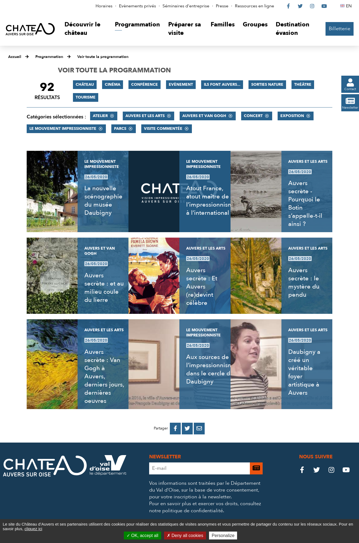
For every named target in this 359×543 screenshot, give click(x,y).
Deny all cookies (185, 535)
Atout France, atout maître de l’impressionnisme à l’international (211, 200)
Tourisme (86, 97)
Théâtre (302, 84)
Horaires (104, 6)
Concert (253, 115)
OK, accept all (142, 535)
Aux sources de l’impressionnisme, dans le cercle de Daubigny (212, 369)
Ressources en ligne (254, 6)
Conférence (144, 84)
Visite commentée (163, 128)
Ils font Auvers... (222, 84)
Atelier (100, 115)
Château (85, 84)
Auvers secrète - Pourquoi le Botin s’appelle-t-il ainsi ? (305, 203)
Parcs (120, 128)
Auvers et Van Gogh (204, 115)
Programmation (49, 56)
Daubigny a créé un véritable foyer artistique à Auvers (304, 372)
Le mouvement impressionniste (62, 128)
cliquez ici (33, 528)
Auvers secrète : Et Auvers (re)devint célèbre (201, 286)
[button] (85, 29)
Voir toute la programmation (102, 56)
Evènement (181, 84)
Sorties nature (267, 84)
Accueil (14, 56)
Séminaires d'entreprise (185, 6)
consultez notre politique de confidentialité (205, 507)
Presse (222, 6)
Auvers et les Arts (145, 115)
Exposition (292, 115)
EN (350, 6)
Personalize (223, 535)
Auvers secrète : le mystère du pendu (304, 282)
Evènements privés (137, 6)
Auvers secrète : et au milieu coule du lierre (104, 287)
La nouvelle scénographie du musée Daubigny (103, 200)
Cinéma (112, 84)
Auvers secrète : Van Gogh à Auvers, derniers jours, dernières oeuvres (104, 376)
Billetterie (339, 28)
